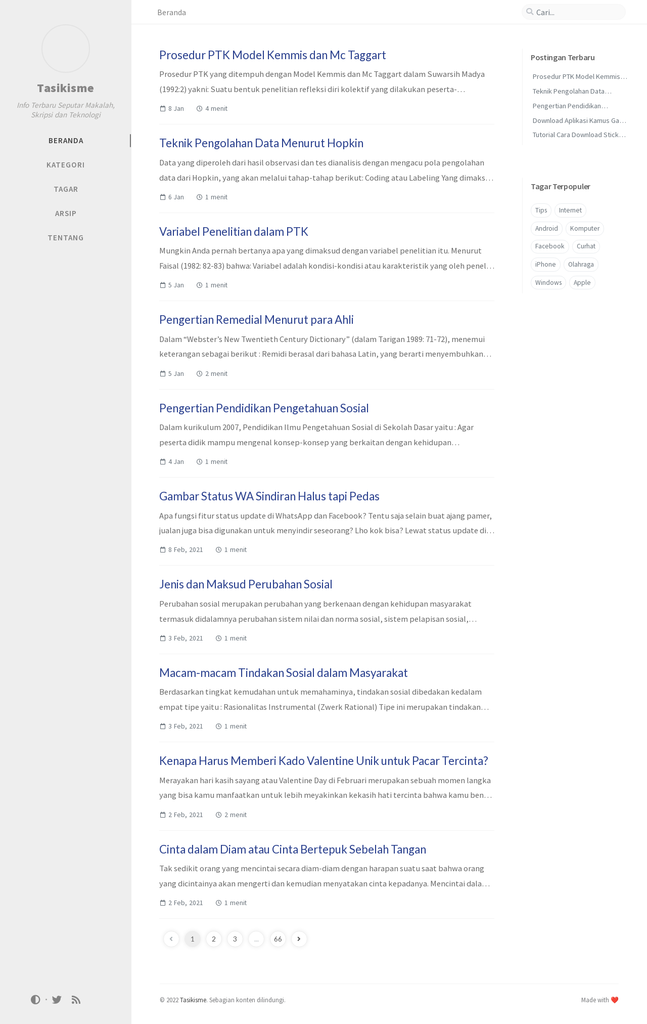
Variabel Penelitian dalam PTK (233, 231)
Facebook (550, 246)
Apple (582, 282)
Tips (541, 210)
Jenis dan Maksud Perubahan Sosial (246, 584)
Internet (570, 210)
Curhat (586, 246)
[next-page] (299, 939)
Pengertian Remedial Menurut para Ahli (256, 319)
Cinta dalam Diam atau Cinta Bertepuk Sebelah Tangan (292, 849)
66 (278, 939)
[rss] (76, 999)
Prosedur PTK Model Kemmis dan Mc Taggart (272, 55)
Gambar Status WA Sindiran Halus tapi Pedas (269, 496)
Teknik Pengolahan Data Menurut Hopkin (261, 143)
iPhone (545, 264)
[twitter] (56, 999)
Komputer (584, 228)
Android (546, 228)
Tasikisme (66, 88)
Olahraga (581, 264)
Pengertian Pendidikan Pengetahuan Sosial (264, 408)
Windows (548, 282)
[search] (574, 12)
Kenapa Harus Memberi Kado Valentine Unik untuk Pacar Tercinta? (323, 760)
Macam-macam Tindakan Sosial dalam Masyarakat (283, 672)
